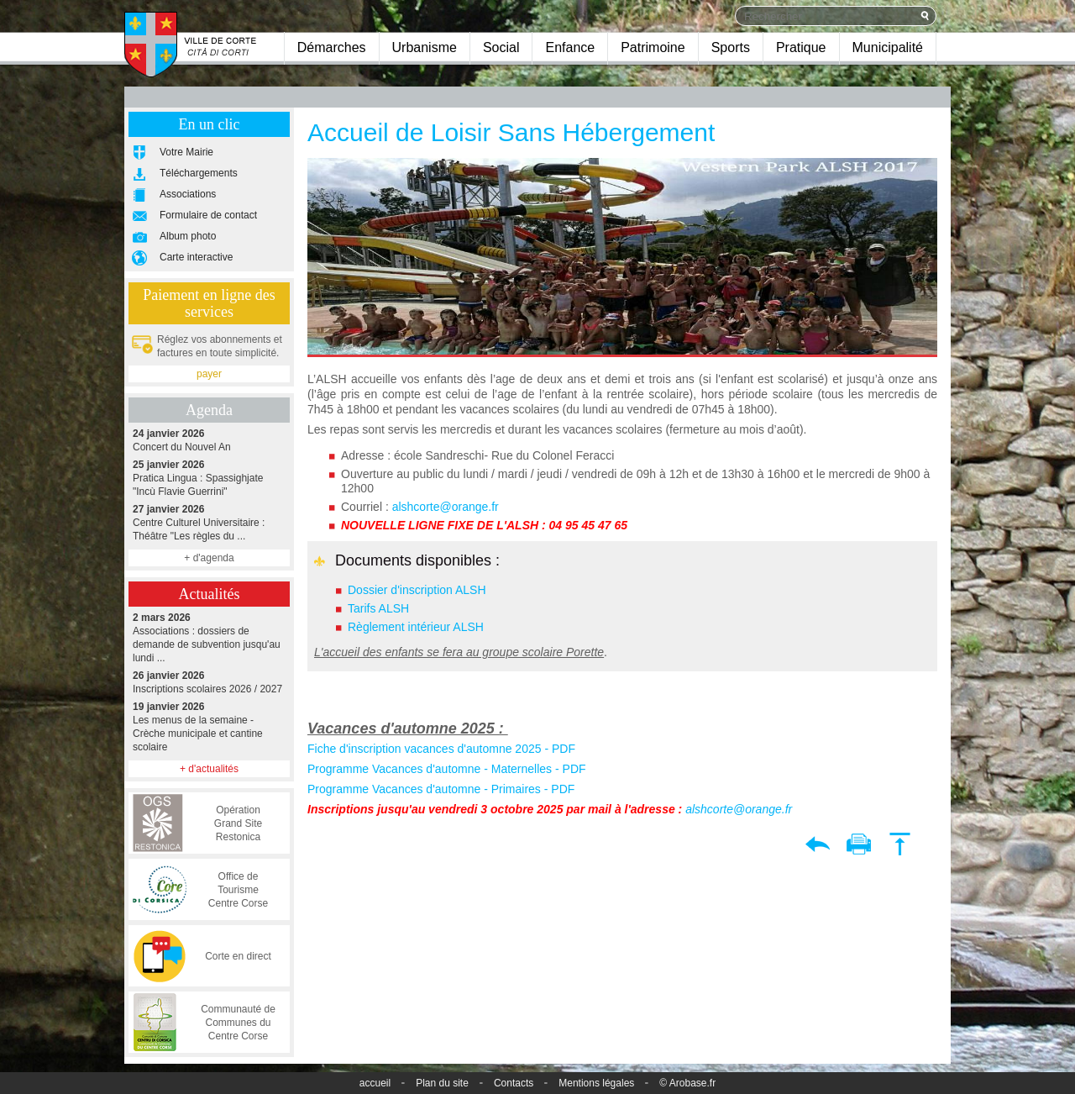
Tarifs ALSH (378, 608)
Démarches (331, 47)
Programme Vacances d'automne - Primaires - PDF (440, 789)
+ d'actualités (209, 769)
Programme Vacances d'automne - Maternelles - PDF (446, 769)
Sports (730, 47)
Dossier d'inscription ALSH (417, 590)
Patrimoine (652, 47)
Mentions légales (596, 1083)
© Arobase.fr (687, 1083)
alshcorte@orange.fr (445, 506)
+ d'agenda (208, 558)
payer (209, 374)
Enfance (570, 47)
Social (501, 47)
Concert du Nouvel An (209, 440)
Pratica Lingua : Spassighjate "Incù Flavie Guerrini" (209, 477)
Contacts (513, 1083)
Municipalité (887, 47)
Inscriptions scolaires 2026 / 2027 (209, 682)
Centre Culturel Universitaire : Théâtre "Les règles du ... (209, 522)
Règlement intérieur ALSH (416, 627)
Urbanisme (424, 47)
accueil (375, 1083)
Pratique (801, 47)
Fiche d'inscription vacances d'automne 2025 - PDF (441, 748)
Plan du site (442, 1083)
